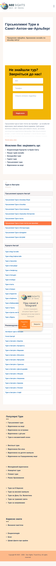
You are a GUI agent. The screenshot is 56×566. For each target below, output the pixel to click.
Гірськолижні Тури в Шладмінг (15, 233)
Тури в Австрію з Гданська (14, 365)
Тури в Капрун (10, 290)
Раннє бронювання (16, 479)
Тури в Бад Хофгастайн (13, 257)
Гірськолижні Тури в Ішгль (14, 219)
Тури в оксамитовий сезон (19, 438)
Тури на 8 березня (15, 489)
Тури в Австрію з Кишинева (14, 379)
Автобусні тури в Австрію (14, 333)
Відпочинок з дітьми (16, 435)
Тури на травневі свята (17, 500)
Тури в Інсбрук (10, 281)
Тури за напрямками (16, 504)
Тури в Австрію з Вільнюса (14, 356)
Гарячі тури (12, 160)
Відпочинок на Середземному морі (22, 457)
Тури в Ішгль (9, 285)
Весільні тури (13, 446)
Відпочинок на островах (18, 431)
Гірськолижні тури (15, 163)
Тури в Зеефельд (11, 271)
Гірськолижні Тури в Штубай (15, 238)
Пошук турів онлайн (15, 153)
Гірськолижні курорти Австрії (17, 194)
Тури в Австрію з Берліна (14, 342)
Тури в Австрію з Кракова (14, 384)
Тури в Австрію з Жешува (14, 375)
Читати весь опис (11, 141)
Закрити (37, 324)
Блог (10, 538)
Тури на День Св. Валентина (20, 496)
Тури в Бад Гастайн (12, 252)
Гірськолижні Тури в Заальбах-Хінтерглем (20, 214)
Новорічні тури (14, 471)
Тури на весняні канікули (18, 493)
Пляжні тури (13, 475)
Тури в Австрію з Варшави (14, 351)
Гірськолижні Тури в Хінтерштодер (17, 228)
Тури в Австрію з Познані (14, 389)
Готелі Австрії (10, 337)
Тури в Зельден (10, 276)
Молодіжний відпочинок (18, 468)
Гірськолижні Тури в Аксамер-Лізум (17, 200)
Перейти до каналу (24, 324)
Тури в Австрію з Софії (13, 393)
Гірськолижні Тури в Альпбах (15, 205)
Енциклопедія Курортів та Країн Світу (23, 150)
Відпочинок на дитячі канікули (21, 454)
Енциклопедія (14, 534)
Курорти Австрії (12, 246)
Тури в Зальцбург (11, 266)
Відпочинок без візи (16, 450)
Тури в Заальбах (11, 262)
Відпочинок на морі (15, 166)
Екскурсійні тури (14, 157)
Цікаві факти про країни (18, 542)
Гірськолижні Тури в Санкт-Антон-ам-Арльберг (21, 224)
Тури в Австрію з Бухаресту (15, 347)
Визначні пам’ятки (15, 526)
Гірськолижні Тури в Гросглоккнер (17, 210)
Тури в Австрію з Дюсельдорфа (16, 370)
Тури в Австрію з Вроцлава (14, 361)
